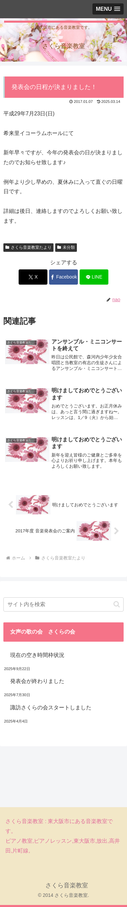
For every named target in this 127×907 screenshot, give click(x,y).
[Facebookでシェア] (63, 277)
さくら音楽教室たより (28, 247)
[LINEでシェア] (94, 277)
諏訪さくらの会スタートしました (50, 707)
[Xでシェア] (33, 277)
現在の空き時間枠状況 (37, 655)
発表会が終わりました (37, 681)
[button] (117, 604)
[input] (63, 604)
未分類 (66, 247)
